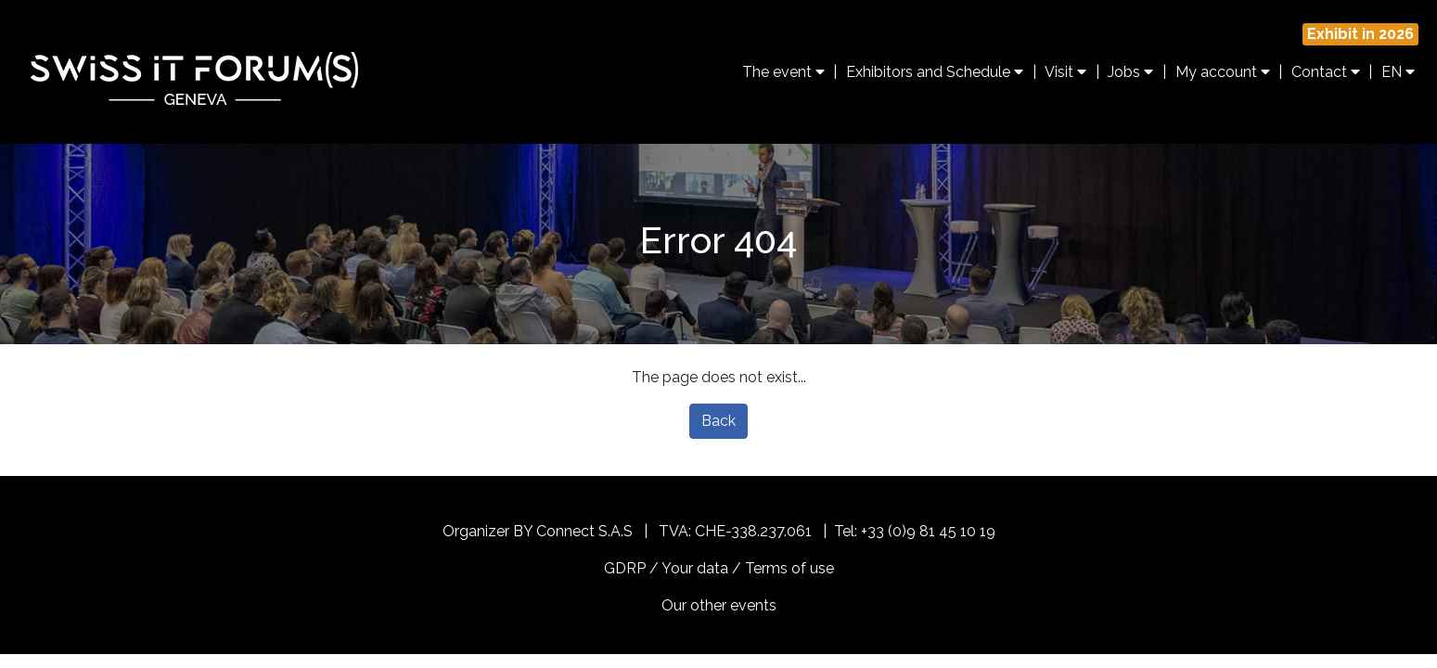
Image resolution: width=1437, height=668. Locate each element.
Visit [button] (1065, 72)
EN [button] (1398, 72)
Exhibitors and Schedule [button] (934, 72)
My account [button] (1222, 72)
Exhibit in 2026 (1360, 34)
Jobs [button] (1130, 72)
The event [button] (783, 72)
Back (718, 421)
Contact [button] (1325, 72)
